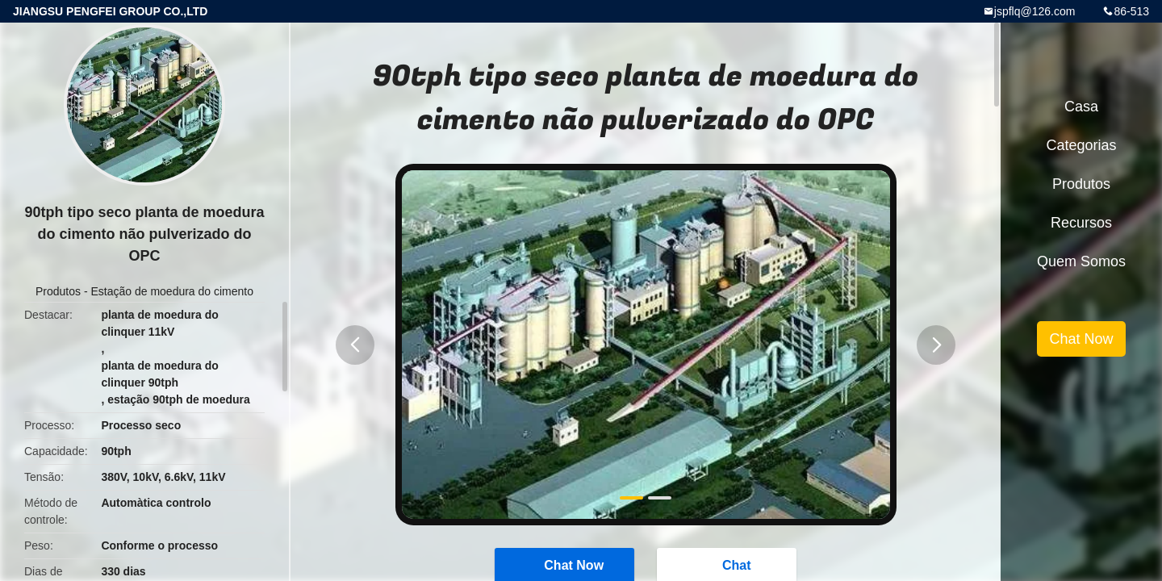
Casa (1081, 106)
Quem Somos (1081, 261)
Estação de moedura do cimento (171, 291)
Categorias (1081, 145)
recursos (1081, 223)
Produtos (58, 291)
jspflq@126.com (1035, 11)
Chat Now (1081, 339)
